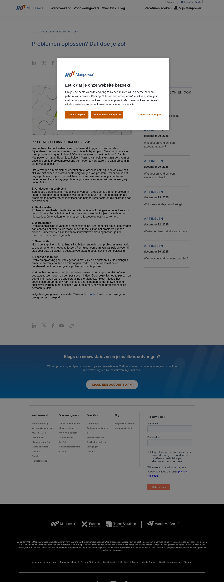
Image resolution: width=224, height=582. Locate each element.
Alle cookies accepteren (107, 114)
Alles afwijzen (77, 114)
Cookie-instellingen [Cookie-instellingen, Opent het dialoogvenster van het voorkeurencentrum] (149, 114)
